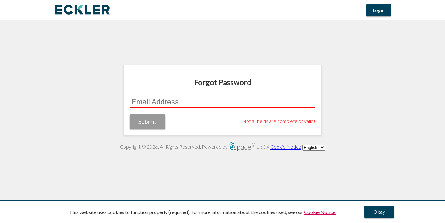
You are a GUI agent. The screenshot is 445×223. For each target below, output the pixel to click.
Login (378, 10)
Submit (147, 121)
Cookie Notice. (320, 212)
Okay (379, 212)
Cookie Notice (285, 147)
